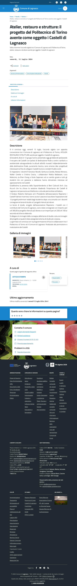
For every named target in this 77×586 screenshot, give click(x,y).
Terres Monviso (43, 497)
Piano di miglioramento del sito (15, 512)
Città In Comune (47, 576)
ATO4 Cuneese (29, 515)
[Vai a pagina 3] (38, 261)
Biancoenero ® (53, 579)
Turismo (39, 407)
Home (11, 17)
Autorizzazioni (29, 395)
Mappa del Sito (14, 560)
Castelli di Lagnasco (30, 503)
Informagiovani (54, 418)
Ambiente (28, 384)
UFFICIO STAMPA (19, 276)
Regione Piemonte (30, 497)
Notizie (24, 17)
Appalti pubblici (29, 392)
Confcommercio (43, 512)
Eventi (61, 380)
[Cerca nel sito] (65, 8)
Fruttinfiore (28, 506)
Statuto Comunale (15, 540)
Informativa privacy (15, 543)
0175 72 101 (16, 450)
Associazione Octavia (45, 500)
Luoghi (61, 383)
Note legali (13, 546)
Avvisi (51, 438)
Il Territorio (62, 386)
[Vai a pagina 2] (36, 261)
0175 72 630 (16, 452)
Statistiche (13, 558)
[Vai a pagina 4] (40, 261)
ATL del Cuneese (44, 503)
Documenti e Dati (15, 387)
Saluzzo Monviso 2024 (46, 509)
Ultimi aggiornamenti (16, 555)
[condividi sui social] (14, 65)
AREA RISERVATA (37, 583)
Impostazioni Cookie (16, 549)
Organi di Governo (15, 378)
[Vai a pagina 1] (35, 261)
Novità (17, 17)
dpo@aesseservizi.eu (50, 484)
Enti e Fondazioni (15, 390)
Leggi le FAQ (13, 517)
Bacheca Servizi (14, 537)
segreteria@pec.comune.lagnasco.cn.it (25, 458)
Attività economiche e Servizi (63, 403)
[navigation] (3, 8)
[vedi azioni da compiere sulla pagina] (24, 65)
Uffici (11, 384)
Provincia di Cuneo (30, 500)
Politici (12, 398)
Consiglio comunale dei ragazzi (53, 384)
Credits (12, 552)
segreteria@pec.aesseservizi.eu (51, 486)
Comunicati (53, 435)
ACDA (26, 512)
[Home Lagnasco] (26, 8)
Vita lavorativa (41, 410)
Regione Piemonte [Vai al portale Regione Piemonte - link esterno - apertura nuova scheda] (14, 2)
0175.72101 (23, 284)
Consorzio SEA (29, 509)
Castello (52, 390)
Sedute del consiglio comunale (53, 407)
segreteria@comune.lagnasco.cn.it (24, 461)
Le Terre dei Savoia (44, 506)
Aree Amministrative (16, 381)
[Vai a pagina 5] (42, 261)
